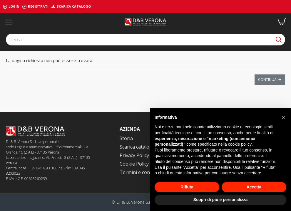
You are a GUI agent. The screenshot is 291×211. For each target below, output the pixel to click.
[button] (283, 117)
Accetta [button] (254, 187)
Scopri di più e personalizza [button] (220, 199)
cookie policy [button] (240, 144)
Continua (267, 79)
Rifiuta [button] (186, 187)
